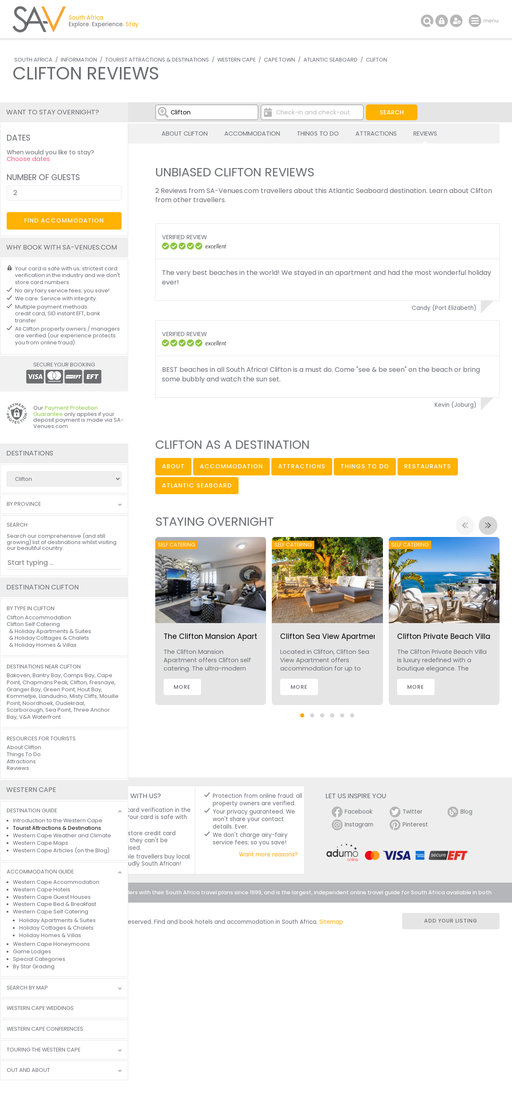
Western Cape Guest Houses (52, 897)
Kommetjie (21, 696)
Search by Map (27, 988)
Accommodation (252, 133)
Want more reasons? (268, 855)
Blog (459, 812)
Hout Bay (89, 689)
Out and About (28, 1070)
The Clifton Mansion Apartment (220, 636)
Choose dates (28, 159)
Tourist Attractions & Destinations (157, 59)
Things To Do (318, 133)
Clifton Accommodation (39, 617)
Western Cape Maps (40, 842)
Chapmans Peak (44, 682)
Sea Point (58, 709)
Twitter (406, 812)
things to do (365, 466)
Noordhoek (37, 703)
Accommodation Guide (40, 872)
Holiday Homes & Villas (46, 644)
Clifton (376, 59)
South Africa (33, 59)
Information (79, 59)
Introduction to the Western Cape (57, 820)
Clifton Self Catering (33, 624)
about (173, 466)
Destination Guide (32, 811)
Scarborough (25, 709)
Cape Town (279, 59)
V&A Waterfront (40, 716)
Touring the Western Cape (43, 1050)
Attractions (376, 133)
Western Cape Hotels (41, 889)
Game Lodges (32, 951)
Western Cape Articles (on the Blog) (61, 850)
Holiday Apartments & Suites (53, 631)
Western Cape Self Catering (50, 911)
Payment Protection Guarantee (65, 411)
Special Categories (39, 958)
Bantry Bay (46, 675)
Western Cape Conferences (45, 1029)
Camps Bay (78, 675)
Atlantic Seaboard (330, 59)
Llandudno (53, 696)
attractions (302, 466)
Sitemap (331, 922)
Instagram (352, 824)
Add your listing (450, 920)
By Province (24, 504)
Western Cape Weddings (40, 1008)
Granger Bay (24, 689)
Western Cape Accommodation (56, 882)
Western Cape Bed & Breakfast (54, 904)
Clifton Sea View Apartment (330, 636)
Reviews (425, 133)
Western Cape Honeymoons (51, 944)
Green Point (59, 689)
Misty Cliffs (83, 696)
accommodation (231, 466)
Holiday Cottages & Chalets (52, 637)
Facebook (352, 812)
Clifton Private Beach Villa (443, 636)
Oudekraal (69, 703)
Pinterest (409, 824)
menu (476, 21)
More (182, 687)
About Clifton (185, 133)
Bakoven (18, 675)
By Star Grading (34, 966)
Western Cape (236, 59)
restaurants (427, 466)
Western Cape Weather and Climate (62, 835)
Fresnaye (101, 682)
